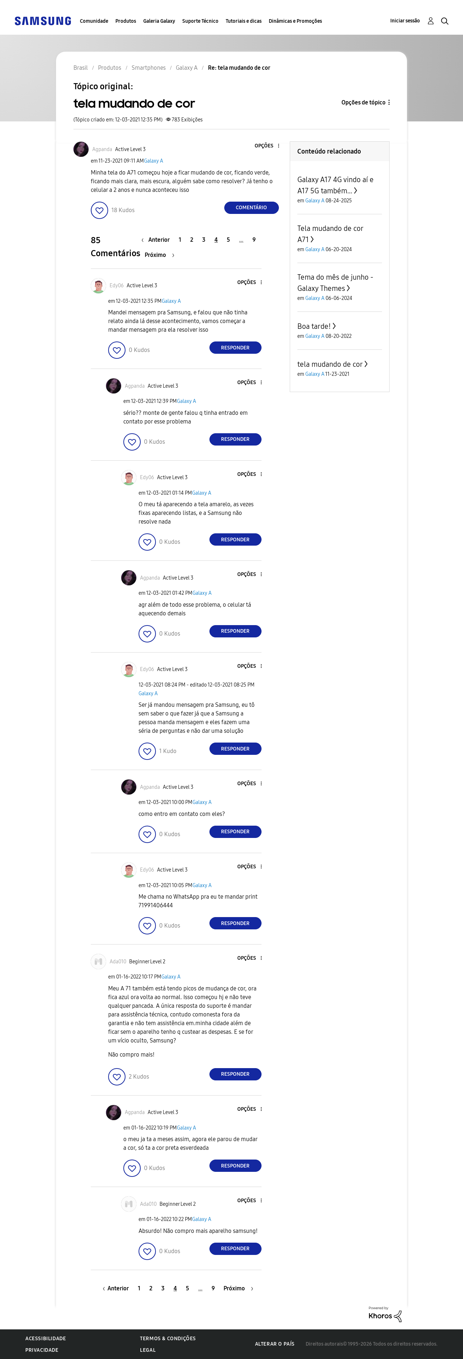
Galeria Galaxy (159, 21)
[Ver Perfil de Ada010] (118, 962)
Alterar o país (275, 1344)
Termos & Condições (168, 1339)
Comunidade (94, 21)
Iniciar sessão (405, 21)
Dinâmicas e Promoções (295, 21)
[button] (266, 146)
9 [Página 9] (254, 239)
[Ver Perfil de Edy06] (117, 286)
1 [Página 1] (180, 239)
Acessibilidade (45, 1339)
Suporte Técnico (200, 21)
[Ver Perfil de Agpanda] (102, 149)
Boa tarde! (314, 326)
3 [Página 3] (203, 239)
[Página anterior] (157, 239)
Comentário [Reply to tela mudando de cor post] (251, 208)
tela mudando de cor (330, 364)
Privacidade (42, 1350)
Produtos (125, 21)
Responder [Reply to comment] (235, 348)
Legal (148, 1350)
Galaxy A (153, 161)
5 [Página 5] (228, 239)
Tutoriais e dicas (244, 21)
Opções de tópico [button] (363, 102)
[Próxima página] (159, 255)
